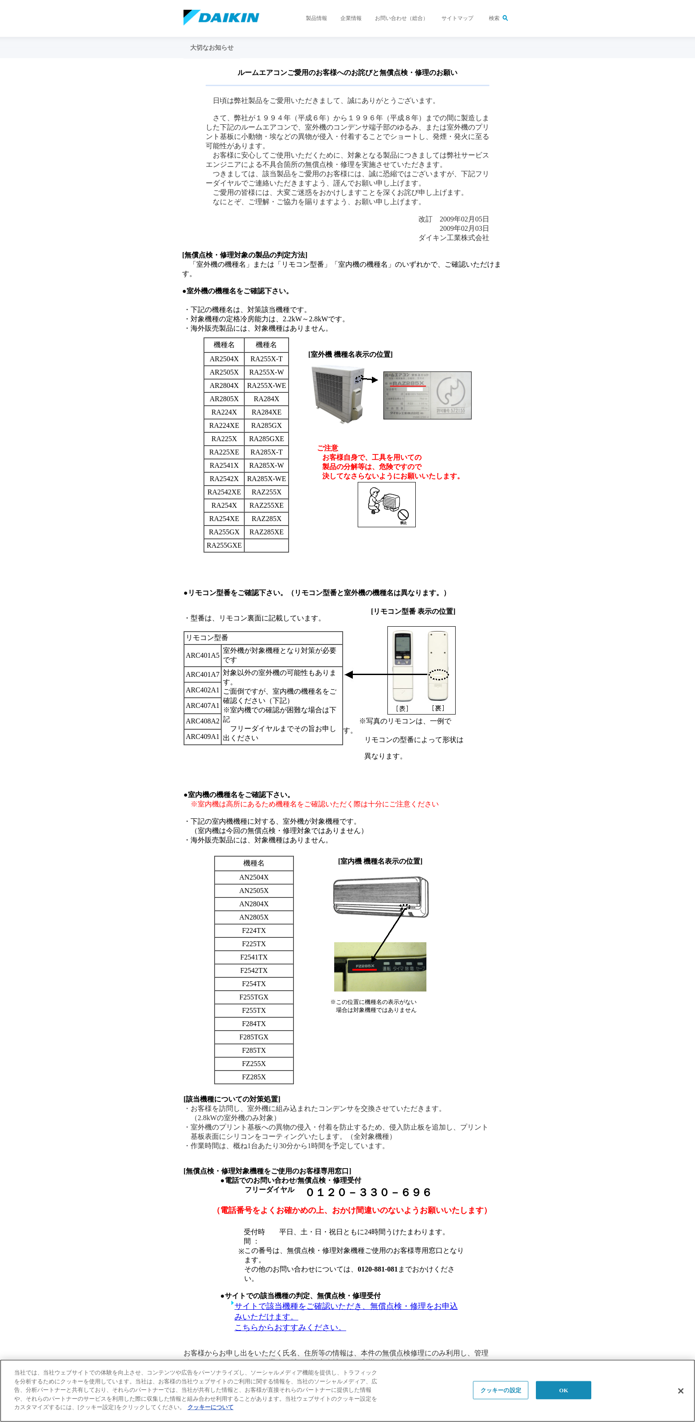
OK (563, 1390)
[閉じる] (681, 1391)
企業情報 (351, 18)
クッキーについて (210, 1408)
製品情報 (316, 18)
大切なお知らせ (212, 47)
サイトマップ (457, 18)
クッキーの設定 (500, 1390)
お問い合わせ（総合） (401, 18)
